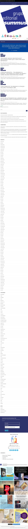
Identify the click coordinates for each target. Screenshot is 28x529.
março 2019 (2, 238)
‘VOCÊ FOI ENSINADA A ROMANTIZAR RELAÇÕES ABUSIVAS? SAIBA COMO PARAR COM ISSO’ (13, 130)
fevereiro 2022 (2, 188)
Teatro (1, 388)
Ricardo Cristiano (3, 126)
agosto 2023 (2, 164)
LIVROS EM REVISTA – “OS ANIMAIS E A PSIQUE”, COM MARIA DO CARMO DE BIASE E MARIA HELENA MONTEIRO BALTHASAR (13, 73)
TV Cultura (2, 391)
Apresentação (2, 294)
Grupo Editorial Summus (4, 338)
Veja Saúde (2, 397)
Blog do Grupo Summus (20, 2)
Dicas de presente (3, 318)
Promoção (2, 368)
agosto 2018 (2, 249)
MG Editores (2, 350)
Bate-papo (2, 303)
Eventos (2, 332)
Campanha (2, 306)
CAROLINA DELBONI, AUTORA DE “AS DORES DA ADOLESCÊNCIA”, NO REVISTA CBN (12, 119)
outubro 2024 (2, 149)
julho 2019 (2, 232)
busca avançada (26, 39)
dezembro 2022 (3, 173)
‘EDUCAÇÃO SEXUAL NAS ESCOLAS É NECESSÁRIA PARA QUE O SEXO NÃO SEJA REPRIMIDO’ (13, 59)
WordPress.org (2, 412)
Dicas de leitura (3, 55)
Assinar (6, 430)
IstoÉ (1, 341)
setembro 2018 (3, 247)
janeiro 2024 (2, 161)
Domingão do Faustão (3, 320)
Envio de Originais (6, 2)
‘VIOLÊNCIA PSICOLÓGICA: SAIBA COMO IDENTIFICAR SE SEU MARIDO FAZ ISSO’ (15, 137)
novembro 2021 (3, 191)
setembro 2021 (2, 194)
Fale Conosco (16, 2)
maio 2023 (2, 167)
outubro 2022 (2, 176)
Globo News (2, 335)
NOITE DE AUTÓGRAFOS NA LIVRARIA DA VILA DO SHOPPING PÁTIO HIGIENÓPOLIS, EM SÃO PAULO (14, 99)
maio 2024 (2, 155)
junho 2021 (2, 199)
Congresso (2, 314)
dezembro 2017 (3, 261)
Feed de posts (2, 409)
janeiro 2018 (2, 259)
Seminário (2, 382)
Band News (2, 300)
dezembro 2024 (3, 146)
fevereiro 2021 (2, 205)
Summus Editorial (3, 70)
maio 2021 (2, 200)
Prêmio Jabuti (2, 367)
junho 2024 (2, 153)
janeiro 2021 (2, 206)
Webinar (2, 403)
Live (1, 344)
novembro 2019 (3, 226)
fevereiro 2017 (2, 276)
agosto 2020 (2, 214)
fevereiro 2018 (2, 258)
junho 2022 (2, 182)
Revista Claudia (2, 373)
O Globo (2, 359)
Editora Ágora (2, 56)
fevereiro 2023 (2, 170)
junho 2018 (2, 252)
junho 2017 (2, 270)
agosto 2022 (2, 179)
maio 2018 (2, 253)
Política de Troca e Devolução (7, 459)
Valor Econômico (3, 394)
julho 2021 (2, 197)
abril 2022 (2, 185)
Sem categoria (2, 380)
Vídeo (1, 400)
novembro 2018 (3, 244)
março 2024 (2, 158)
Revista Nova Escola (3, 374)
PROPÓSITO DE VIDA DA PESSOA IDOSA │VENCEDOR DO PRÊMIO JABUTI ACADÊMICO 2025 (13, 116)
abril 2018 (2, 255)
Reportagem (2, 371)
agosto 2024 (2, 150)
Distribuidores (10, 2)
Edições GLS (2, 323)
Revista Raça (2, 376)
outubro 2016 (2, 282)
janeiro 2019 (2, 241)
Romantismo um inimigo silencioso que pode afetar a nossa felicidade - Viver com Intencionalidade (13, 129)
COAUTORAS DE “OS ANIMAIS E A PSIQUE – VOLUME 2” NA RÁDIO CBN (13, 87)
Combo (1, 312)
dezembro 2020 (3, 208)
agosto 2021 (2, 196)
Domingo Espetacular (3, 321)
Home (12, 50)
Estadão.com (2, 330)
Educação (2, 326)
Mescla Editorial (3, 347)
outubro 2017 (2, 264)
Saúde (1, 377)
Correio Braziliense (3, 315)
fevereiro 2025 (2, 144)
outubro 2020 (2, 211)
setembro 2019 (2, 229)
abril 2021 (2, 202)
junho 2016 (2, 288)
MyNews (2, 353)
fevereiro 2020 (2, 223)
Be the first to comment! (14, 62)
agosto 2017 (2, 267)
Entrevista (2, 68)
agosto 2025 (2, 141)
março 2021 (2, 203)
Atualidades (2, 297)
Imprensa (13, 2)
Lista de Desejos (25, 2)
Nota (1, 356)
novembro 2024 (3, 147)
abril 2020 (2, 220)
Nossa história (2, 2)
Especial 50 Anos (3, 329)
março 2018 (2, 256)
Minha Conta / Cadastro (6, 455)
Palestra (2, 362)
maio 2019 (2, 235)
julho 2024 (2, 152)
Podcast (2, 365)
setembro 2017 (2, 265)
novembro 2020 (3, 209)
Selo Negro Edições (3, 379)
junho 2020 (2, 217)
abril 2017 (2, 273)
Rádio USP (2, 370)
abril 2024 (2, 156)
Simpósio (2, 385)
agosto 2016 (2, 285)
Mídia (1, 69)
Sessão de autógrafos (3, 383)
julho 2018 (2, 250)
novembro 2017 (3, 262)
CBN (1, 309)
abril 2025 (2, 143)
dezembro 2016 (3, 279)
